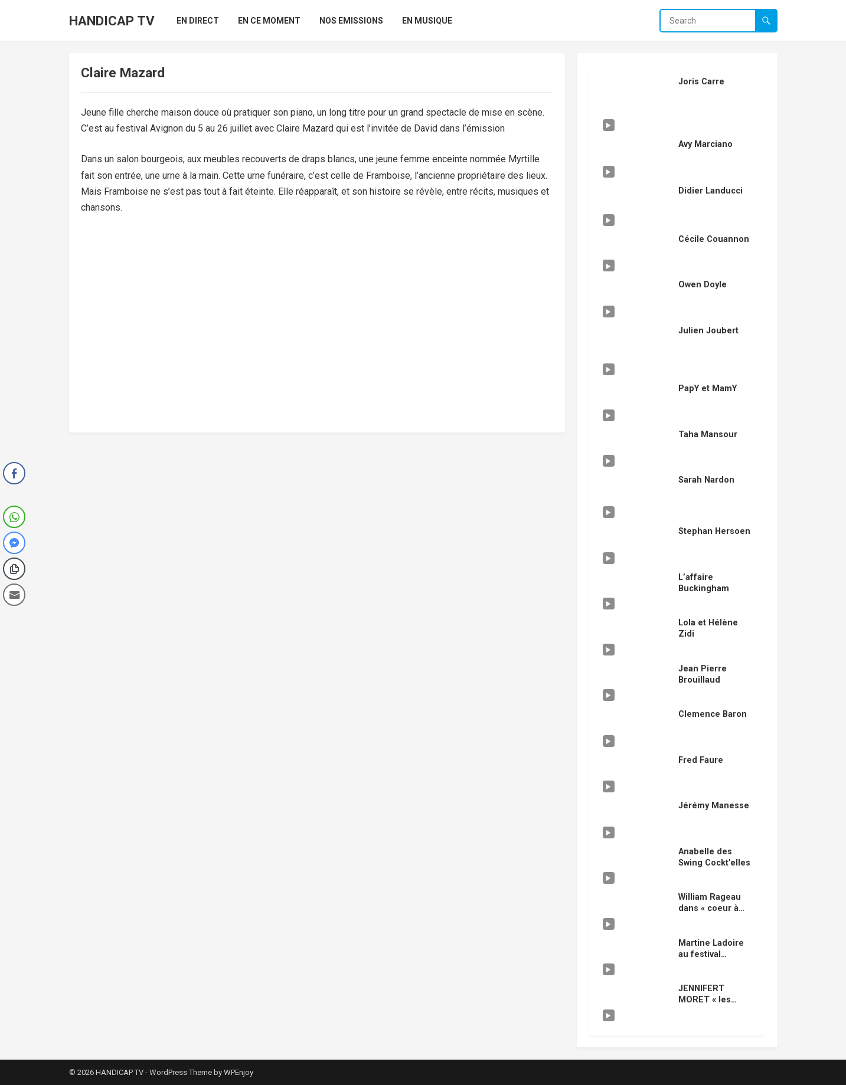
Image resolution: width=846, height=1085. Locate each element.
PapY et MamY (707, 388)
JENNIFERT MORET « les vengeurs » (704, 999)
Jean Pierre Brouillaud (702, 674)
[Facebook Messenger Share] (14, 543)
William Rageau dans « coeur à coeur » (709, 908)
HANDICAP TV (112, 20)
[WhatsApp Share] (14, 517)
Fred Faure (700, 760)
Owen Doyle (702, 285)
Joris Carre (701, 82)
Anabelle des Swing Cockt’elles (714, 857)
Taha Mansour (707, 435)
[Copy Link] (14, 569)
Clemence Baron (712, 714)
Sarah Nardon (706, 480)
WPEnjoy (238, 1072)
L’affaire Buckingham (703, 583)
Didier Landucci (710, 191)
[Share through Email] (14, 595)
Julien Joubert (708, 331)
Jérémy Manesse (713, 806)
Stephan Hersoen (714, 531)
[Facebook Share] (14, 473)
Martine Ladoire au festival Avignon (711, 954)
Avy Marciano (705, 144)
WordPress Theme (180, 1072)
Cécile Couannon (713, 239)
